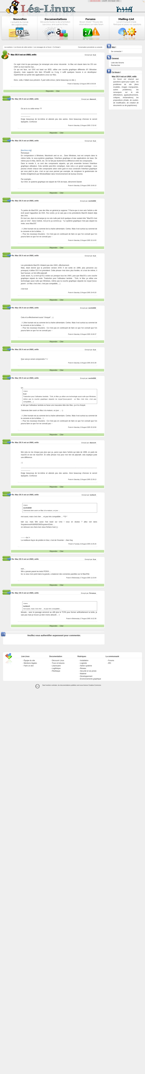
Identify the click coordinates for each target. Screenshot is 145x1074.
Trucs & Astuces (58, 663)
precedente (90, 47)
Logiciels (83, 663)
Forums (111, 660)
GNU (117, 1)
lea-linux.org (26, 150)
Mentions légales (30, 663)
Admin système (86, 666)
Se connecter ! (116, 51)
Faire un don (29, 666)
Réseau (83, 668)
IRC (109, 663)
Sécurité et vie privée (88, 671)
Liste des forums (117, 63)
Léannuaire (56, 666)
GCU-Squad (111, 1)
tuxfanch (93, 495)
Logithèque (56, 668)
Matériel (83, 674)
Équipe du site (29, 660)
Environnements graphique (90, 679)
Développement (86, 676)
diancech (93, 99)
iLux (94, 559)
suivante (99, 47)
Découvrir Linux (58, 660)
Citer (58, 91)
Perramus (92, 593)
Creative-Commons (94, 685)
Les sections (8, 47)
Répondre (50, 91)
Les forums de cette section (23, 47)
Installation (84, 660)
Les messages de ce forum (42, 47)
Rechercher (115, 65)
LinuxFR (104, 1)
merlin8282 (92, 201)
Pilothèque (56, 671)
